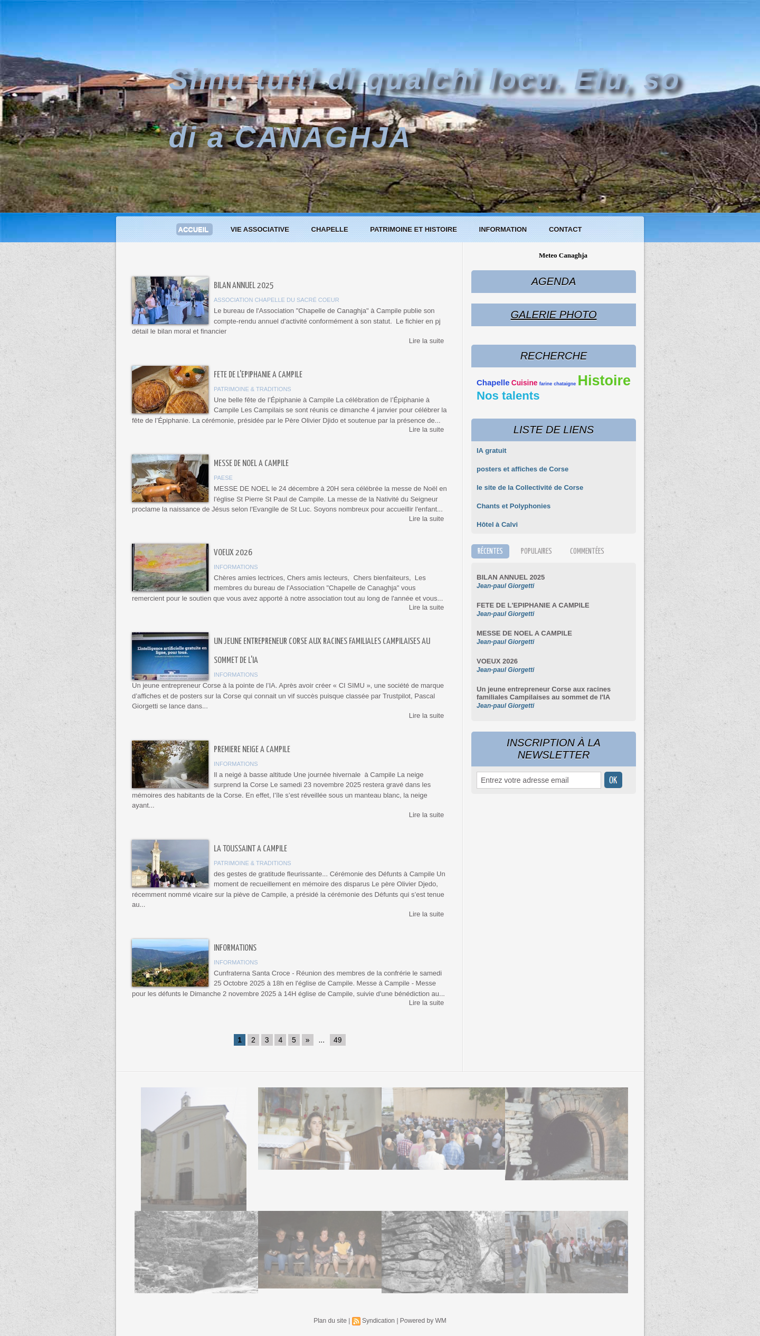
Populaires (536, 551)
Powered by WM (423, 1320)
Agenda (553, 281)
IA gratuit (492, 450)
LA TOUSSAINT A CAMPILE (250, 849)
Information (504, 229)
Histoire (604, 381)
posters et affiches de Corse (522, 469)
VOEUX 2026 (233, 552)
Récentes (490, 551)
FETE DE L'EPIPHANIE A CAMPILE (258, 375)
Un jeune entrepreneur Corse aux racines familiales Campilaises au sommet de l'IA (544, 693)
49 (338, 1040)
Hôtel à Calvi (497, 524)
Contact (565, 229)
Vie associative (261, 229)
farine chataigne (557, 383)
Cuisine (524, 383)
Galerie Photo (553, 314)
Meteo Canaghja (563, 255)
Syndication (378, 1320)
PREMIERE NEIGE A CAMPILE (252, 749)
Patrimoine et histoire (414, 229)
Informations (235, 948)
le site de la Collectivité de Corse (530, 487)
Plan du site (330, 1320)
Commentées (587, 551)
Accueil (194, 229)
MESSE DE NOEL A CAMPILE (251, 463)
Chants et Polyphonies (513, 506)
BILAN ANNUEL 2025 (244, 285)
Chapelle (330, 229)
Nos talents (508, 395)
